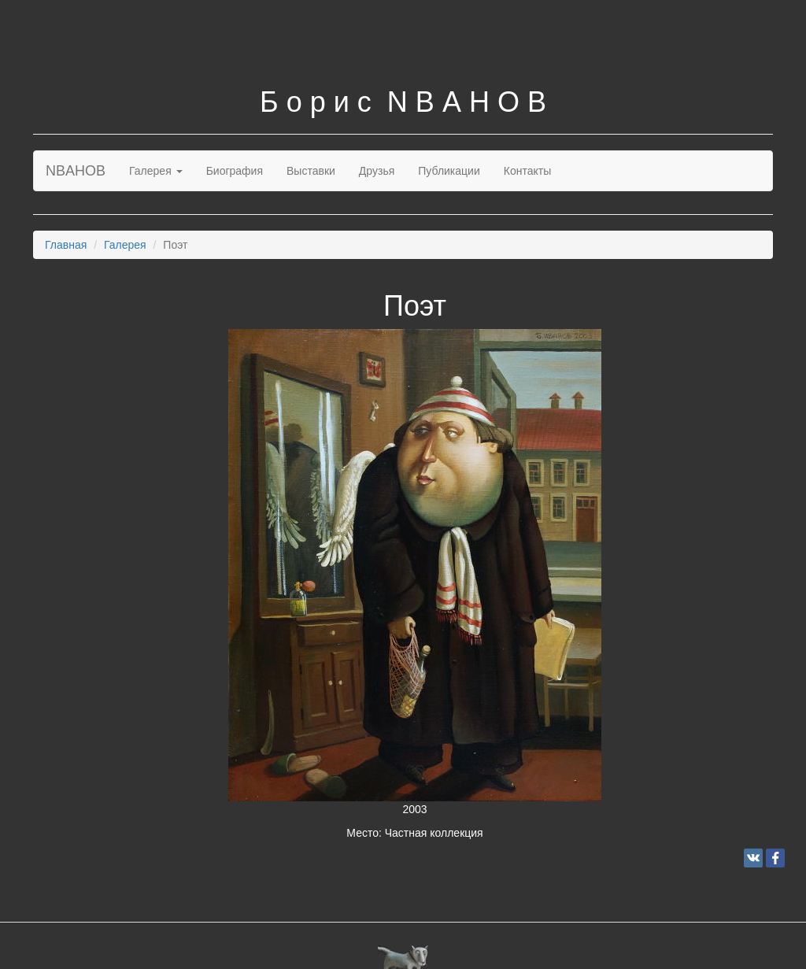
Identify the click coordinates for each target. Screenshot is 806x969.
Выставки (311, 171)
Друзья (376, 171)
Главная (66, 245)
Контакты (527, 171)
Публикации (448, 171)
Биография (234, 171)
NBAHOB (75, 171)
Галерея (156, 171)
